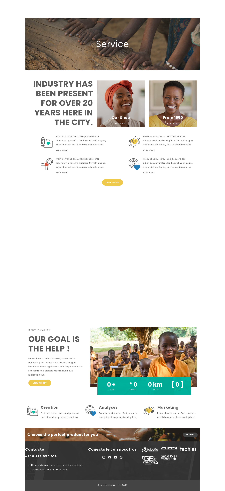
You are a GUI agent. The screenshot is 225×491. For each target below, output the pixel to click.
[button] (94, 357)
